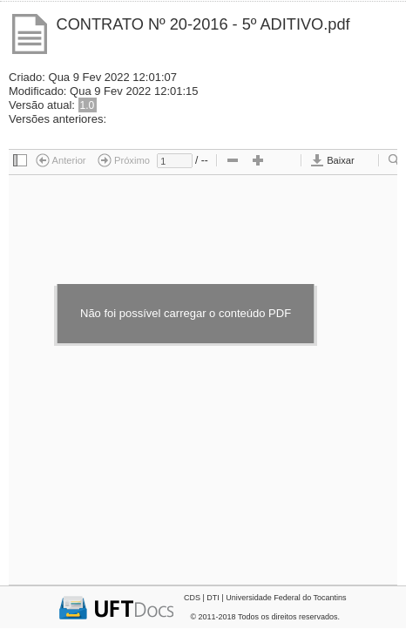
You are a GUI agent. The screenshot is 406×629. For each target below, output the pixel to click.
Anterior (61, 160)
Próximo (124, 160)
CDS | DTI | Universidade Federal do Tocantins (265, 597)
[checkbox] (20, 161)
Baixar (332, 160)
